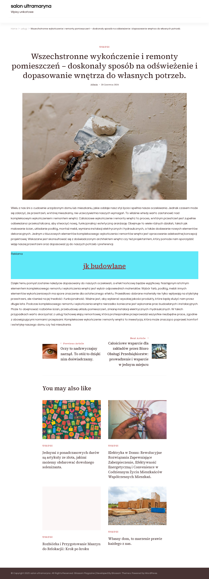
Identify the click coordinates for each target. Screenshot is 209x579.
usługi (104, 46)
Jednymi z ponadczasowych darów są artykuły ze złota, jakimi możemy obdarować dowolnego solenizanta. (70, 459)
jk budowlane (104, 265)
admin (94, 84)
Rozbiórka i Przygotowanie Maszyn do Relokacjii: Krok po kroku (71, 546)
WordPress (151, 573)
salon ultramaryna (31, 6)
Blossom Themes (121, 573)
